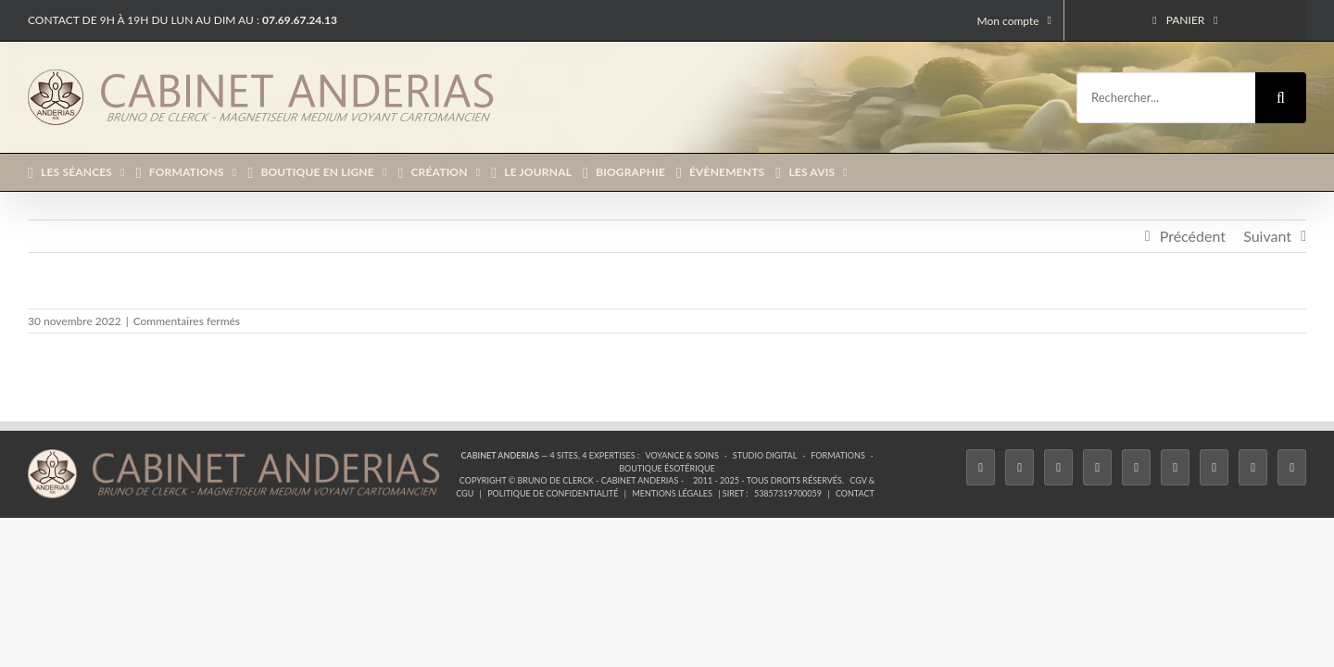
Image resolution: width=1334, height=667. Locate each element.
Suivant (1267, 236)
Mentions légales (672, 493)
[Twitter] (1019, 467)
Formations (837, 455)
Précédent (1193, 236)
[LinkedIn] (1214, 467)
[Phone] (1291, 467)
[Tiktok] (1097, 467)
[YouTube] (1175, 467)
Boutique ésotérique (667, 468)
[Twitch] (1136, 467)
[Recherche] (1280, 97)
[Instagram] (1058, 467)
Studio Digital (765, 455)
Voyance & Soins (682, 455)
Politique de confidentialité (552, 493)
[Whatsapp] (1253, 467)
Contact (855, 493)
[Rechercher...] (1165, 97)
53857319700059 (788, 493)
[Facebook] (980, 467)
